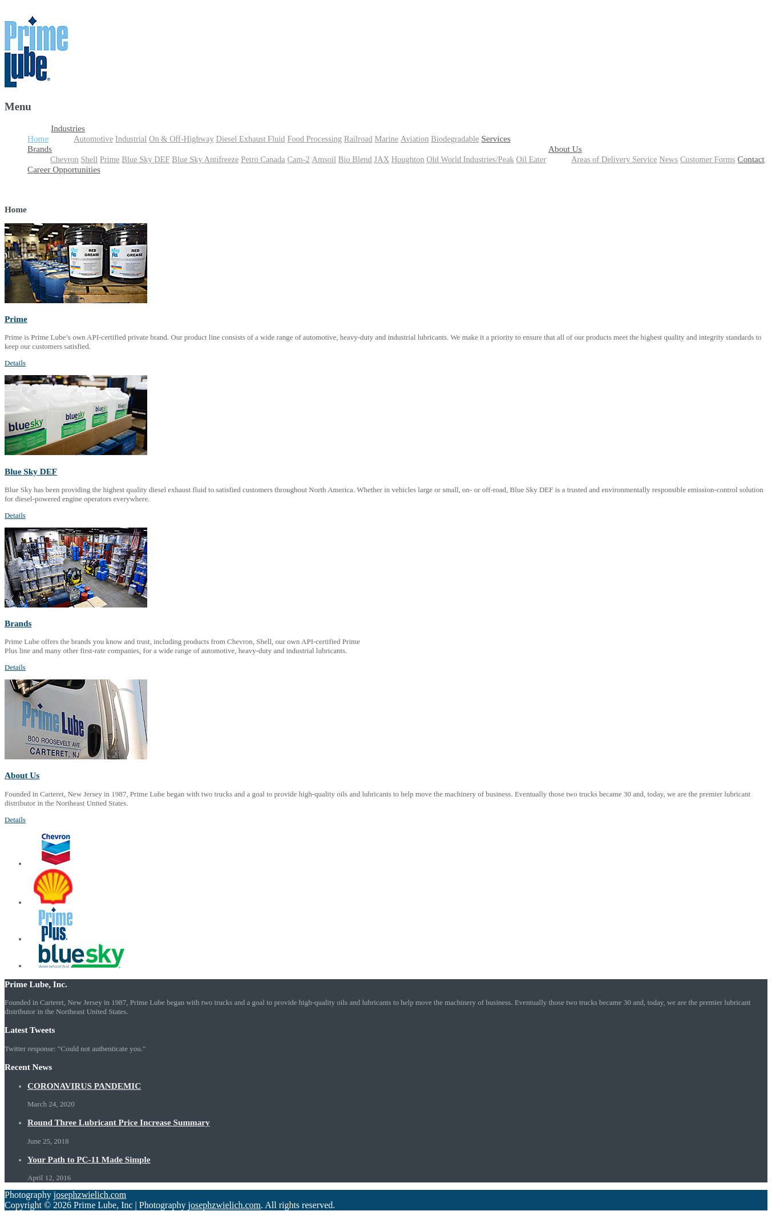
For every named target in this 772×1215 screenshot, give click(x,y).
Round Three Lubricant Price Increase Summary (118, 1122)
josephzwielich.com (90, 1195)
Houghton (408, 159)
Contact (751, 159)
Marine (387, 138)
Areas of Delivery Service (614, 159)
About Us (565, 149)
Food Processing (314, 138)
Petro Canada (263, 159)
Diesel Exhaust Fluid (250, 138)
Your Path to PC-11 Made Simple (89, 1159)
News (668, 159)
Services (495, 138)
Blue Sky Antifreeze (205, 159)
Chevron (64, 159)
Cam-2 (298, 159)
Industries (68, 128)
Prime (110, 159)
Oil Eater (531, 159)
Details (15, 363)
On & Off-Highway (181, 138)
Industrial (131, 138)
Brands (39, 149)
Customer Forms (707, 159)
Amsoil (324, 159)
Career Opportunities (63, 169)
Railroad (358, 138)
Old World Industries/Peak (470, 159)
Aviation (415, 138)
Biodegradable (455, 138)
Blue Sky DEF (145, 159)
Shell (89, 159)
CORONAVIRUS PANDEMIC (84, 1086)
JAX (381, 159)
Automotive (93, 138)
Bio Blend (355, 159)
